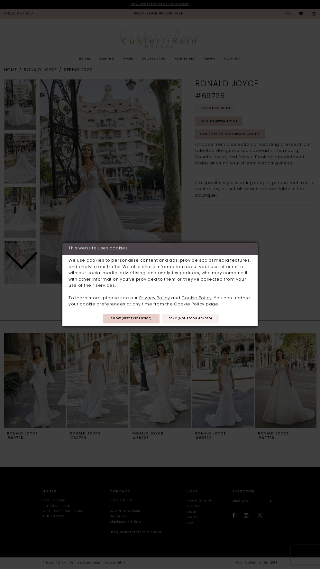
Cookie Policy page (196, 304)
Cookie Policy (196, 298)
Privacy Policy (154, 298)
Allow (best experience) (128, 319)
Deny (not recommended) (193, 319)
